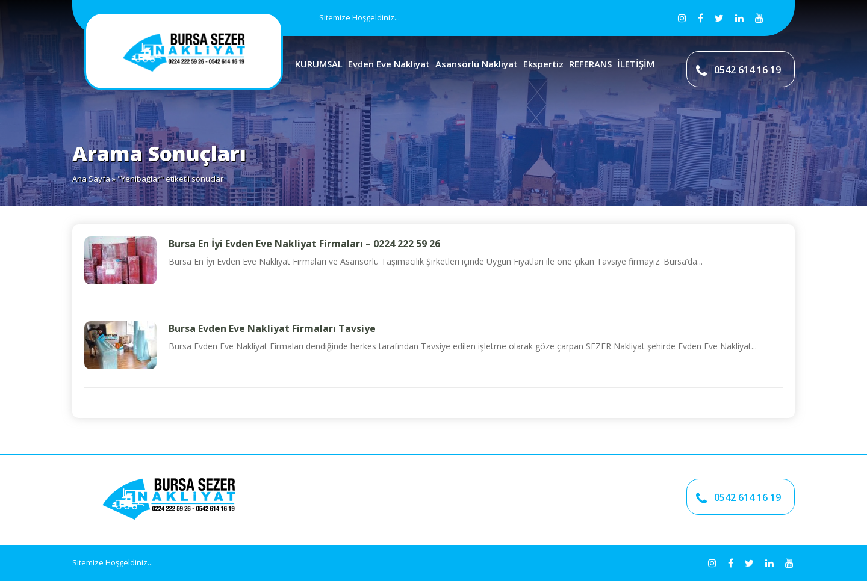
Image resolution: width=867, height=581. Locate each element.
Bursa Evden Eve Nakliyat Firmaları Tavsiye (272, 328)
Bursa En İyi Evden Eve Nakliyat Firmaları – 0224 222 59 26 (304, 243)
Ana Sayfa (91, 178)
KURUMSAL (319, 64)
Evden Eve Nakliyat (389, 64)
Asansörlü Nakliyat (476, 64)
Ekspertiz (543, 64)
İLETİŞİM (635, 64)
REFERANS (590, 64)
